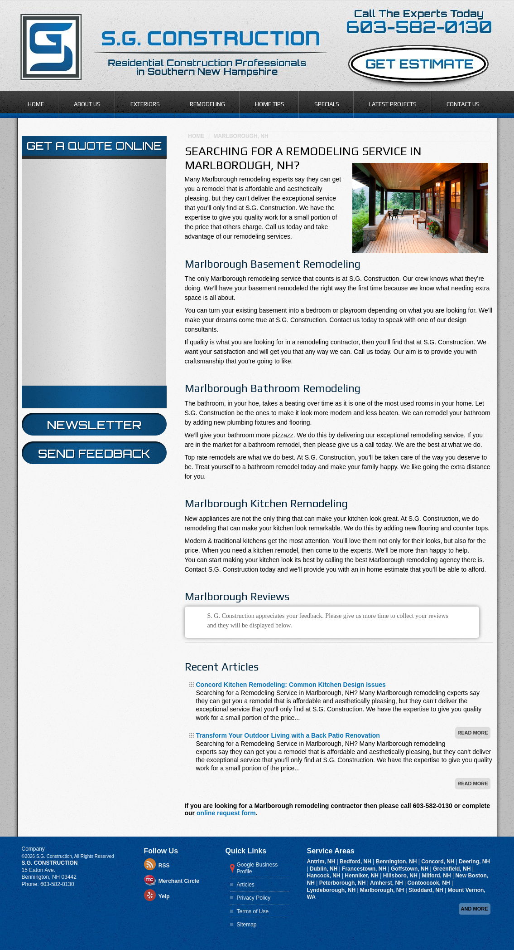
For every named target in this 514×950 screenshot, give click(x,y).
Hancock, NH (324, 875)
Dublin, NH (324, 869)
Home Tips (269, 104)
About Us (87, 104)
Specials (326, 104)
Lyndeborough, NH (332, 890)
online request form (226, 813)
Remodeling (207, 104)
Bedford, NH (356, 861)
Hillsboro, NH (401, 875)
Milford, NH (437, 875)
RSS (164, 865)
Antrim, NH (322, 861)
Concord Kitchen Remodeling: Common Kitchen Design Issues (291, 684)
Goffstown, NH (410, 869)
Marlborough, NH (240, 136)
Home (36, 104)
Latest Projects (393, 104)
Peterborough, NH (343, 883)
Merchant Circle (179, 881)
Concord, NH (438, 861)
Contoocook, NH (430, 883)
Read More (472, 732)
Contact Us (463, 104)
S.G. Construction (50, 863)
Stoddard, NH (426, 890)
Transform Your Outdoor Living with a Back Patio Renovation (288, 735)
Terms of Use (253, 911)
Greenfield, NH (452, 869)
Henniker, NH (362, 875)
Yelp (164, 896)
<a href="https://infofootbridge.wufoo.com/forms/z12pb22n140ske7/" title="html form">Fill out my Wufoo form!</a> (93, 272)
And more (474, 908)
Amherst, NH (387, 883)
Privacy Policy (254, 898)
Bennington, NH (397, 861)
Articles (246, 884)
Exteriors (145, 104)
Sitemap (247, 924)
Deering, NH (474, 861)
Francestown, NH (365, 869)
